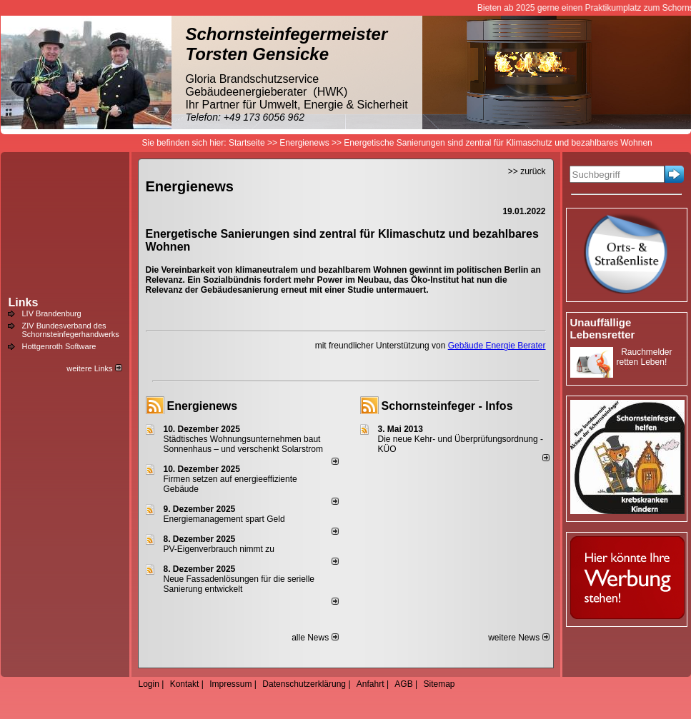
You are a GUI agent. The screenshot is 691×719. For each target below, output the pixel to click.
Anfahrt (370, 684)
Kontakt (184, 684)
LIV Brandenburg (51, 313)
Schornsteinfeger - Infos (447, 406)
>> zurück (527, 171)
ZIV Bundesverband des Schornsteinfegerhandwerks (70, 329)
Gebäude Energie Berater (497, 346)
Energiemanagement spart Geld (224, 519)
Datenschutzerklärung (304, 684)
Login (149, 684)
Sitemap (438, 684)
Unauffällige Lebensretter (602, 328)
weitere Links (93, 368)
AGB (403, 684)
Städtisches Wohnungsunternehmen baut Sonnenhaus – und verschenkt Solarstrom (243, 444)
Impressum (230, 684)
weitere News (518, 638)
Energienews (202, 406)
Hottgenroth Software (59, 346)
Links (24, 302)
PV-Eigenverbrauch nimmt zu (219, 549)
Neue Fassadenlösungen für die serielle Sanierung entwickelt (239, 584)
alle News (315, 638)
